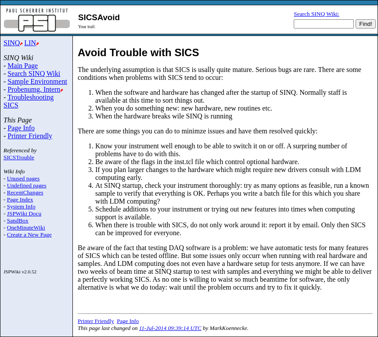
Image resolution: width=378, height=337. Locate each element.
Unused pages (23, 178)
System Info (21, 206)
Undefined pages (27, 185)
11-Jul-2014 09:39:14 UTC (170, 328)
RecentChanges (25, 192)
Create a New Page (29, 234)
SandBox (18, 220)
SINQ (12, 43)
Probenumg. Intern (33, 89)
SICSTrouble (19, 157)
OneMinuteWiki (26, 227)
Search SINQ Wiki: (316, 14)
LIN (30, 43)
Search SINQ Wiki (33, 73)
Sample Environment (37, 81)
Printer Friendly (29, 136)
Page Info (21, 128)
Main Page (22, 65)
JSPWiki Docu (24, 213)
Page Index (20, 199)
